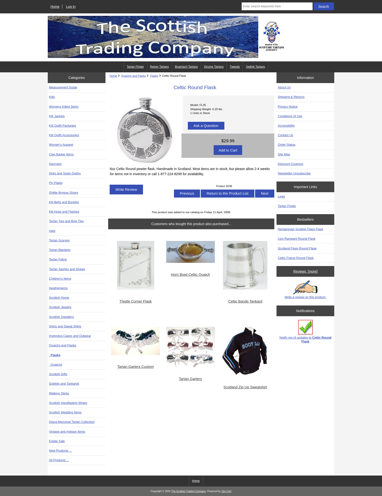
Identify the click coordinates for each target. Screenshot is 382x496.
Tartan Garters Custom (135, 367)
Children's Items (60, 278)
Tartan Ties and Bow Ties (66, 221)
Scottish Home (59, 297)
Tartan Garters (190, 379)
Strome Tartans (214, 66)
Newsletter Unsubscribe (294, 173)
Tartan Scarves (59, 240)
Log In (71, 7)
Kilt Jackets (57, 116)
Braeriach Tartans (186, 66)
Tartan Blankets (59, 250)
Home (54, 7)
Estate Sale (57, 441)
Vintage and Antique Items (67, 431)
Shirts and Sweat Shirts (65, 326)
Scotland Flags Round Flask (297, 248)
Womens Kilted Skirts (63, 106)
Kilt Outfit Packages (62, 125)
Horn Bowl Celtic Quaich (190, 275)
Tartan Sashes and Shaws (67, 269)
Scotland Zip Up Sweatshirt (245, 387)
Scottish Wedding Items (65, 412)
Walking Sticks (59, 393)
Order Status (286, 144)
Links (281, 196)
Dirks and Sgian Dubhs (65, 173)
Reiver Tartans (159, 66)
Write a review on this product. (305, 289)
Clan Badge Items (61, 154)
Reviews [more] (305, 271)
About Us (284, 87)
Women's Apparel (61, 144)
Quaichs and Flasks (133, 75)
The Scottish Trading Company (188, 491)
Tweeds (235, 66)
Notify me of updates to (305, 331)
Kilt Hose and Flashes (64, 211)
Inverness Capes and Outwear (70, 336)
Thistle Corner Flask (135, 301)
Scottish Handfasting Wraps (68, 403)
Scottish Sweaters (61, 317)
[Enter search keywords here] (277, 6)
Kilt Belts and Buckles (64, 202)
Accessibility (286, 125)
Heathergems (58, 288)
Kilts (52, 97)
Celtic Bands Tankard (245, 301)
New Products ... (60, 450)
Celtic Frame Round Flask (296, 258)
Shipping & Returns (291, 97)
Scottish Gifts (58, 374)
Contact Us (285, 135)
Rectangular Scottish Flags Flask (300, 229)
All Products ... (59, 460)
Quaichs (55, 364)
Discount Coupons (290, 164)
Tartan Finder (135, 66)
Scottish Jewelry (60, 307)
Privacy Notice (287, 106)
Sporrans (55, 164)
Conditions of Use (290, 116)
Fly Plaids (55, 183)
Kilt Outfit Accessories (64, 135)
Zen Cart (226, 491)
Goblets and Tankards (64, 383)
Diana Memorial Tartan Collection (72, 422)
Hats (52, 231)
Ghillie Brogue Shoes (63, 192)
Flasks (154, 75)
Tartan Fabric (58, 259)
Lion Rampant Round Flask (296, 238)
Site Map (284, 154)
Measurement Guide (63, 87)
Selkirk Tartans (255, 66)
